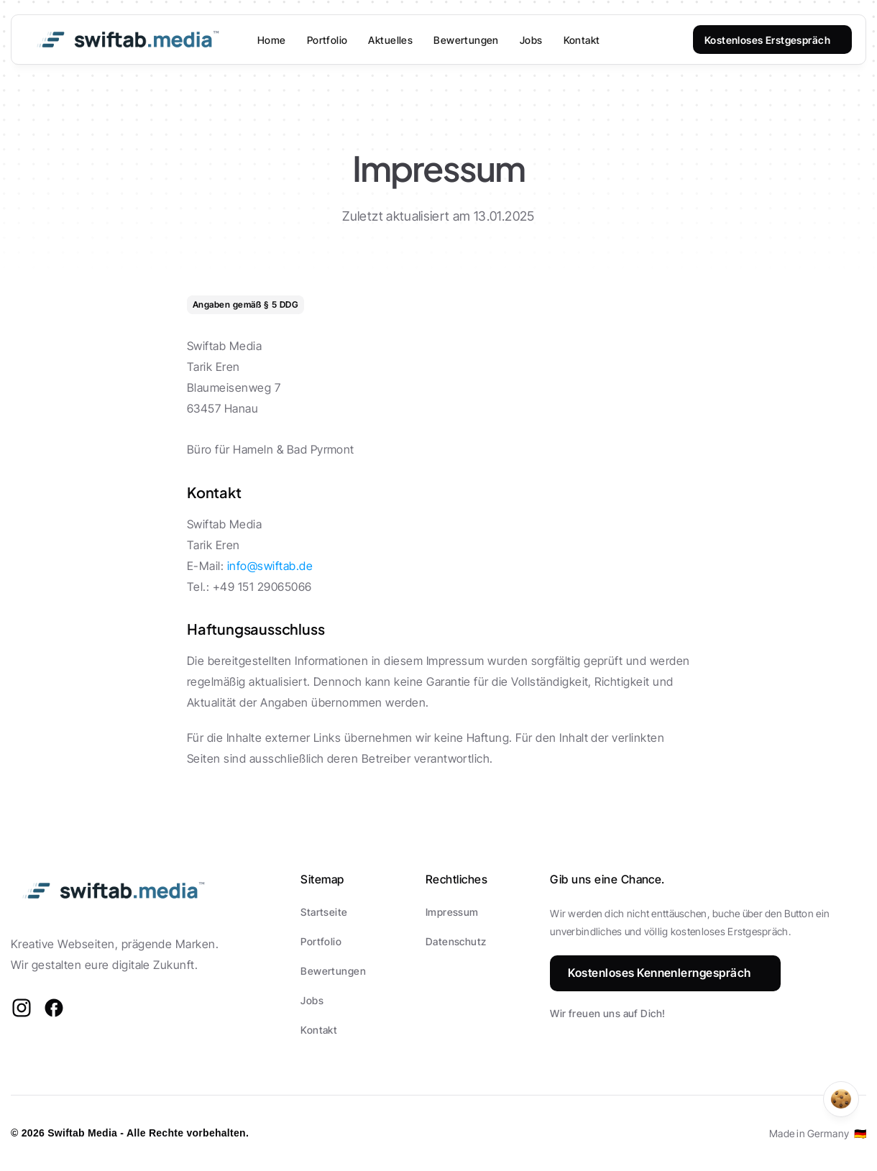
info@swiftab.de (270, 566)
